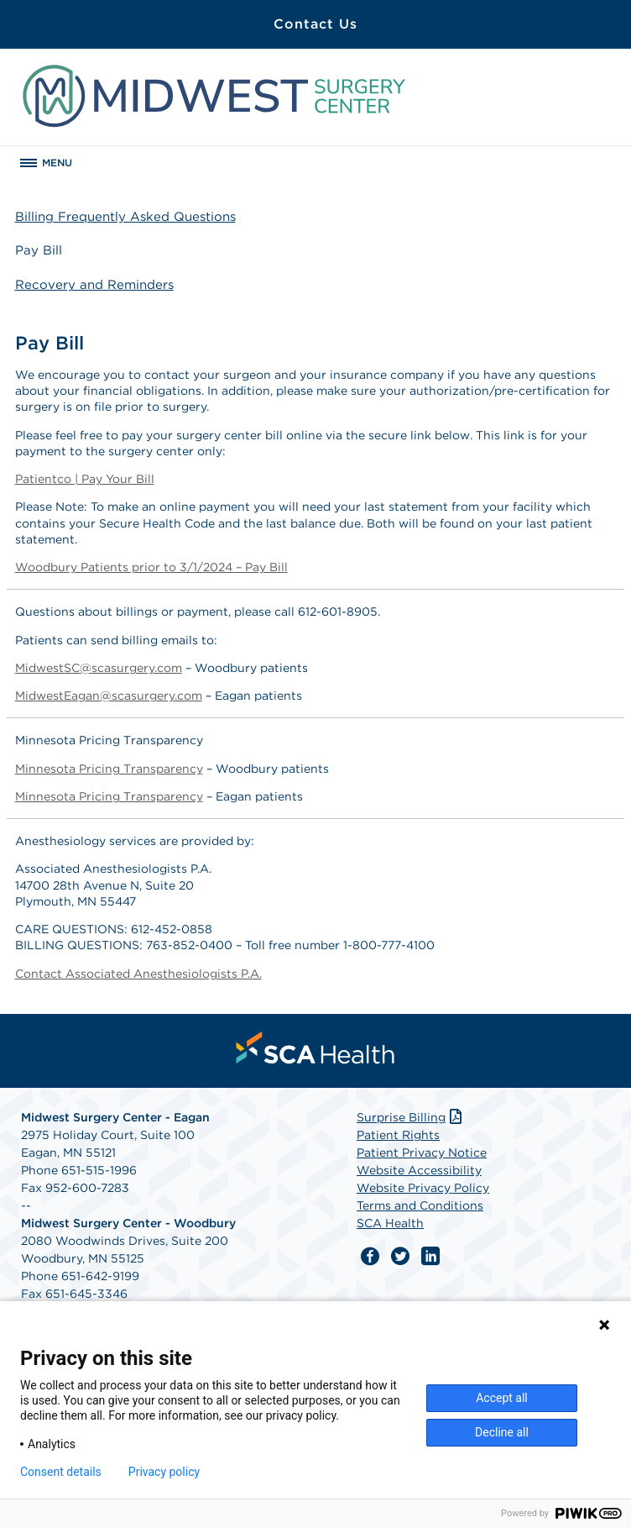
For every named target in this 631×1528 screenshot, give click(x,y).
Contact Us (315, 24)
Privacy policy (164, 1471)
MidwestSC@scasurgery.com (98, 668)
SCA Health (390, 1223)
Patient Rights (398, 1135)
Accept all (502, 1398)
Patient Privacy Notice (422, 1152)
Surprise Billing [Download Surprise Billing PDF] (411, 1117)
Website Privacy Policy (423, 1188)
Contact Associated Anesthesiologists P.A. (138, 973)
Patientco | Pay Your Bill (84, 479)
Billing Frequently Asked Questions (125, 216)
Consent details (61, 1471)
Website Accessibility (419, 1170)
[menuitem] (315, 1047)
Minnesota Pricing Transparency (109, 768)
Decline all (502, 1432)
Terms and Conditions (420, 1205)
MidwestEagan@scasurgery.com (108, 695)
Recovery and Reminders (94, 284)
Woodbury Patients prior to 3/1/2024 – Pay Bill (151, 567)
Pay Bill (38, 250)
